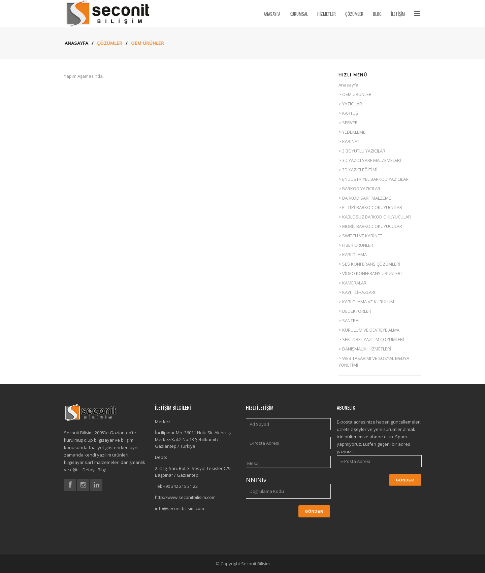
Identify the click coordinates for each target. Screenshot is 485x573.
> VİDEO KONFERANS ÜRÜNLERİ (370, 273)
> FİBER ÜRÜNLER (355, 245)
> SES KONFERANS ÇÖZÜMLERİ (369, 264)
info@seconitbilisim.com (179, 508)
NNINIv (256, 480)
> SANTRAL (349, 320)
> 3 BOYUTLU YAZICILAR (361, 151)
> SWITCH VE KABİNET (360, 236)
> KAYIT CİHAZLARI (356, 292)
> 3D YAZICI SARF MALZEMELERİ (369, 160)
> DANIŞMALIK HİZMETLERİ (364, 349)
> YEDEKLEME (351, 132)
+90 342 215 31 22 (180, 486)
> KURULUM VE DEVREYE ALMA (368, 330)
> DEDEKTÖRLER (354, 311)
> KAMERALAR (352, 283)
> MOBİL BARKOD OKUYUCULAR (370, 226)
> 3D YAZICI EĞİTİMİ (358, 170)
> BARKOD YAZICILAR (359, 189)
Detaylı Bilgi (94, 470)
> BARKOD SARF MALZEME (364, 198)
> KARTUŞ (348, 113)
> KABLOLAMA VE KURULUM (366, 302)
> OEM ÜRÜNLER (354, 94)
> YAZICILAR (350, 104)
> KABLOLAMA (352, 254)
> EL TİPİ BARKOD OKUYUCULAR (370, 207)
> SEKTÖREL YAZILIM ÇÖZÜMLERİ (371, 339)
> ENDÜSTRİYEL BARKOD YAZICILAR (373, 179)
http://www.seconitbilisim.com (185, 497)
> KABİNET (348, 141)
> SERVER (348, 123)
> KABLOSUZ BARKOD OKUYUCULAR (374, 217)
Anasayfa (72, 43)
